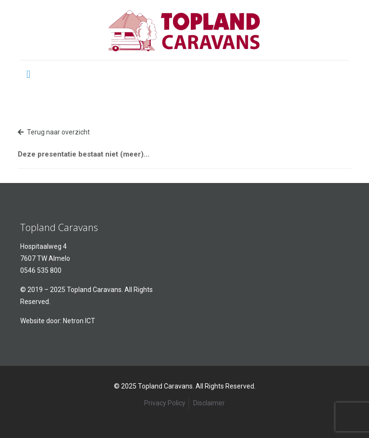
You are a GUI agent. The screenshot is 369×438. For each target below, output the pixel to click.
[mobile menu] (28, 74)
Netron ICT (79, 321)
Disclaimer (209, 403)
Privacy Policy (164, 403)
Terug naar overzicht (54, 132)
